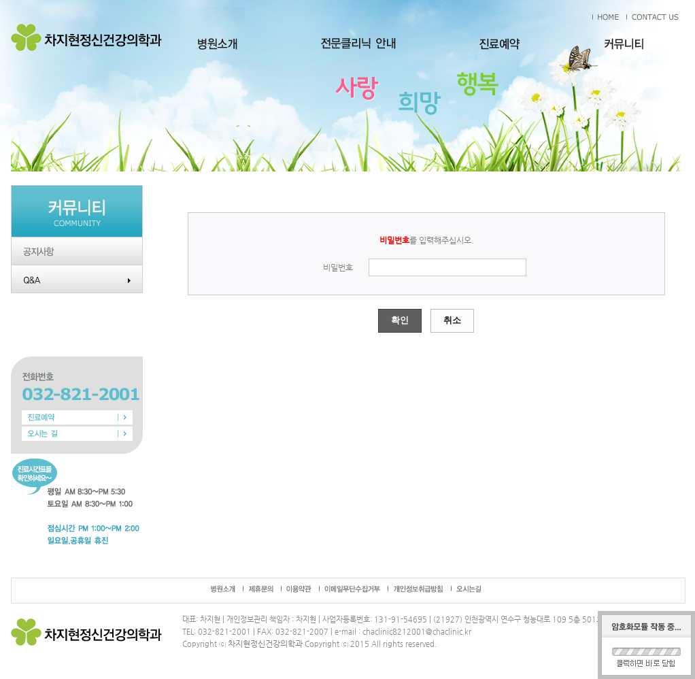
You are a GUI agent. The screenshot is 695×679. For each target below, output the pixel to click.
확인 (400, 320)
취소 (452, 320)
